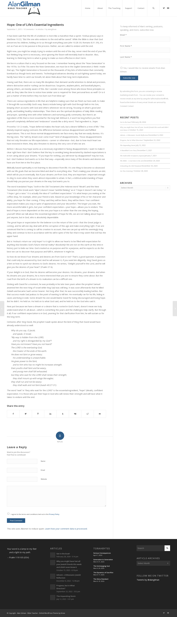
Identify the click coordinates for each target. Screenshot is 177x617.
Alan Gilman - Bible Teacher (27, 613)
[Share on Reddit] (87, 414)
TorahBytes (101, 548)
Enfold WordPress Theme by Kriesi (52, 613)
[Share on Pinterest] (38, 414)
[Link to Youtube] (168, 8)
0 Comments (29, 29)
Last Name (126, 57)
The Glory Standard (100, 579)
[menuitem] (87, 8)
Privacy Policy (54, 514)
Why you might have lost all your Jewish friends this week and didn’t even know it (68, 564)
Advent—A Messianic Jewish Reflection (134, 135)
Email (43, 470)
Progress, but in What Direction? (131, 140)
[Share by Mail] (100, 414)
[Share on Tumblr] (63, 414)
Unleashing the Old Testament (130, 166)
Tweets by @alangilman (148, 579)
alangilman (52, 29)
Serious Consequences (102, 553)
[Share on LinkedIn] (50, 414)
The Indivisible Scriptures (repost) (132, 156)
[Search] (153, 8)
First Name (126, 46)
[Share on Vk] (75, 414)
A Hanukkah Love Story (128, 150)
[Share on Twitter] (25, 414)
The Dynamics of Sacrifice (103, 572)
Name (43, 461)
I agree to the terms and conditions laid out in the (35, 514)
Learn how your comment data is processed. (66, 528)
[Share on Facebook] (13, 414)
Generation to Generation (103, 559)
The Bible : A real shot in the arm (132, 161)
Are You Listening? (126, 171)
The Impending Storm (127, 145)
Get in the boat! (125, 122)
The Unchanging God (101, 566)
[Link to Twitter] (164, 8)
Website (44, 479)
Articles (40, 29)
